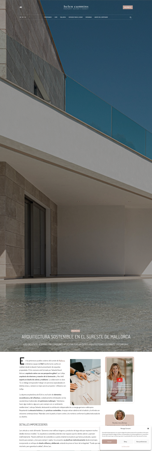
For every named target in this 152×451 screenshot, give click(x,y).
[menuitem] (20, 17)
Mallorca (63, 17)
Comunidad (89, 17)
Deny (125, 442)
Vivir (56, 17)
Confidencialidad (125, 446)
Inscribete (127, 7)
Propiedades (48, 17)
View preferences (141, 442)
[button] (148, 428)
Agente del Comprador (101, 17)
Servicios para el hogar (76, 17)
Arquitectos (75, 331)
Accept (109, 442)
